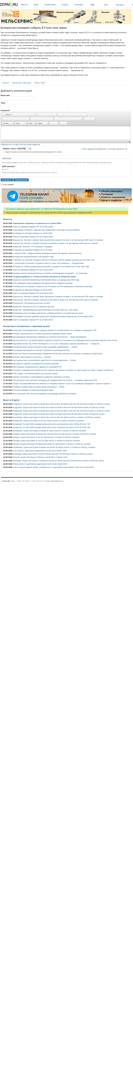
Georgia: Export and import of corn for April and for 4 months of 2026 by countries (46, 441)
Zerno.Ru (6, 481)
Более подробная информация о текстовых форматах (103, 149)
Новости (26, 5)
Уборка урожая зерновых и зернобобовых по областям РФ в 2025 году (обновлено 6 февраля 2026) (47, 213)
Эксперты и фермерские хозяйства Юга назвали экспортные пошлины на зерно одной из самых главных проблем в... (63, 370)
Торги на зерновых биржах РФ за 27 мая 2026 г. (33, 270)
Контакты (120, 5)
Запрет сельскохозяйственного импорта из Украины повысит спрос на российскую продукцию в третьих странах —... (63, 383)
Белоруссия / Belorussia (21, 83)
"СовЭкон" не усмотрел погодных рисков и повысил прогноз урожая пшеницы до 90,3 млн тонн (54, 260)
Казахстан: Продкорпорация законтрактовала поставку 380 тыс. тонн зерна (45, 310)
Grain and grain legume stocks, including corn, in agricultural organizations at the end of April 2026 (53, 467)
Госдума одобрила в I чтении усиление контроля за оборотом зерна (44, 276)
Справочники (52, 5)
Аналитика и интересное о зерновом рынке (26, 326)
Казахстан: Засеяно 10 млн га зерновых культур (33, 306)
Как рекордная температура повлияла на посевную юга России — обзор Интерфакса (49, 337)
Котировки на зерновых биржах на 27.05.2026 (32, 250)
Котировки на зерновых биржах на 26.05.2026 (32, 290)
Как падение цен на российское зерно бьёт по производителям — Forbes (44, 360)
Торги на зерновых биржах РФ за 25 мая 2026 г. (33, 320)
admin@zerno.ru (57, 481)
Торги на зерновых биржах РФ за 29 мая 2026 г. (33, 227)
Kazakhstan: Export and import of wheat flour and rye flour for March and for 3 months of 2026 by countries (57, 417)
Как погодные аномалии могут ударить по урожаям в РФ (37, 367)
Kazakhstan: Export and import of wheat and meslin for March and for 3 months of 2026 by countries (54, 447)
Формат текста (10, 149)
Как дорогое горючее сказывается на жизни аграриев (36, 364)
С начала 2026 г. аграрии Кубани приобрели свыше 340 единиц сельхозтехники (47, 253)
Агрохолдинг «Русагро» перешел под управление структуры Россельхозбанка (46, 230)
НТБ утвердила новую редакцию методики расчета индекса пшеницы (43, 283)
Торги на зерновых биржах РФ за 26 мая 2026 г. (33, 293)
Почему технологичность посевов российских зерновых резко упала (42, 334)
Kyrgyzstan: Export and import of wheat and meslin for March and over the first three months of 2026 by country (59, 407)
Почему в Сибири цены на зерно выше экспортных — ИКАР (38, 387)
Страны (67, 5)
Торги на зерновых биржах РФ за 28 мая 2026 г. (33, 237)
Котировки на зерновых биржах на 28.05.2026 (32, 233)
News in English (11, 400)
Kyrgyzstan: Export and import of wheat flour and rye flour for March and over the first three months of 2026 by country (61, 404)
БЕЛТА (88, 32)
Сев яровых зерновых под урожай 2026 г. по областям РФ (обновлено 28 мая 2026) (40, 209)
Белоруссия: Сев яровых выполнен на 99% (31, 303)
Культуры (82, 5)
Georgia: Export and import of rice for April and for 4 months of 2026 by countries (46, 437)
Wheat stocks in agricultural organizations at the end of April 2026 (40, 464)
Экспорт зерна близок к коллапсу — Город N (32, 357)
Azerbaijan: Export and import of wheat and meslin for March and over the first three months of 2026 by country (58, 461)
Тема (3, 103)
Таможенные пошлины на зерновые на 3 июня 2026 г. (37, 223)
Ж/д (92, 5)
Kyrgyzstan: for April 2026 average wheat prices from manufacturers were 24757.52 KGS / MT (51, 427)
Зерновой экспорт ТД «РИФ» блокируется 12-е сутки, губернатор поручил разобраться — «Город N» (56, 344)
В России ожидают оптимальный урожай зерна (33, 390)
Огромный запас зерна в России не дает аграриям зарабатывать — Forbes (45, 347)
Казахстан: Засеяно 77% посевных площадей (32, 247)
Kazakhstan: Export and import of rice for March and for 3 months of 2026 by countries (48, 421)
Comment (5, 110)
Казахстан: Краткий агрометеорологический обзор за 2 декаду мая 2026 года (46, 280)
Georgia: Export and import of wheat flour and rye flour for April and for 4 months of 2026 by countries (54, 434)
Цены (38, 5)
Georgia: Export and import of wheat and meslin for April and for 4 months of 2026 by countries (52, 444)
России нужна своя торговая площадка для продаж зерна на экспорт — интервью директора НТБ (55, 380)
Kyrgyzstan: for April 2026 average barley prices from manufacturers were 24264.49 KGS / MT (51, 424)
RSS (106, 5)
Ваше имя (5, 95)
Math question (9, 166)
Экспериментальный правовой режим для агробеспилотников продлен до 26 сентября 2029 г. (53, 316)
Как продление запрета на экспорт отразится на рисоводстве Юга (41, 350)
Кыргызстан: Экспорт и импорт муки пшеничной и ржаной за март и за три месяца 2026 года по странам (58, 240)
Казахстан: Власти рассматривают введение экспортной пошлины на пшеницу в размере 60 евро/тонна (58, 353)
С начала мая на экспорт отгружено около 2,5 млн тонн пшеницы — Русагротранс (48, 263)
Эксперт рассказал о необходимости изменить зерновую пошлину (41, 377)
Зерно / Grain (40, 83)
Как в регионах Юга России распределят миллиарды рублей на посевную (44, 394)
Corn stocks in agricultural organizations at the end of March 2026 (40, 451)
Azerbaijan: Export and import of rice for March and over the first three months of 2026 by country (53, 454)
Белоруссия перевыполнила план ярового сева (33, 257)
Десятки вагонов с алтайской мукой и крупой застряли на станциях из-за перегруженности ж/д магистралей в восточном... (65, 340)
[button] (6, 114)
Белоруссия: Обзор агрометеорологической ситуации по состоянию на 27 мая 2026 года (51, 266)
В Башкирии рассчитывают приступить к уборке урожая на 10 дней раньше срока (48, 313)
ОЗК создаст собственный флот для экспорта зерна (35, 373)
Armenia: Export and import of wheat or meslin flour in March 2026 (40, 457)
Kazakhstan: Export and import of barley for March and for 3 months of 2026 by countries (49, 431)
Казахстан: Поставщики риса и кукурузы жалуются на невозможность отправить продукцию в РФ (54, 330)
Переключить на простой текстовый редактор (20, 144)
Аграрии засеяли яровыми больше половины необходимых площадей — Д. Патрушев (50, 273)
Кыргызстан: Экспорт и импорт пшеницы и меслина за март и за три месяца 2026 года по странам (55, 243)
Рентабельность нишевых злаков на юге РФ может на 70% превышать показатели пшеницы (52, 286)
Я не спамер (8, 184)
